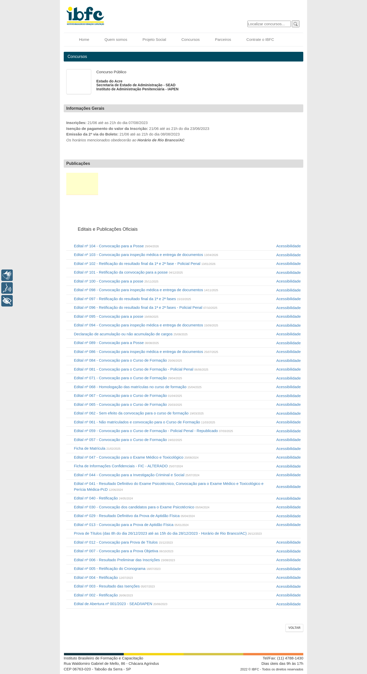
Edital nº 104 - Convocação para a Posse (116, 246)
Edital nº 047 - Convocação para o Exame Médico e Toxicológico (136, 457)
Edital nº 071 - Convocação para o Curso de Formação (128, 378)
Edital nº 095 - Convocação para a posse (116, 316)
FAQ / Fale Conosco (81, 207)
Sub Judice (282, 184)
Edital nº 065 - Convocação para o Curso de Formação (128, 404)
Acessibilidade (288, 246)
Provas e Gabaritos (204, 184)
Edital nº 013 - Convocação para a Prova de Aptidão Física (131, 524)
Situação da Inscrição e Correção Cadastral (145, 184)
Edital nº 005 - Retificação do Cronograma (117, 568)
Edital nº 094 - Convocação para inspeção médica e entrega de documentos (146, 325)
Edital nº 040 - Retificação (103, 498)
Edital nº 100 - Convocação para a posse (116, 281)
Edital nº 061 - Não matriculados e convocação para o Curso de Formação (144, 422)
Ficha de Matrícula (97, 448)
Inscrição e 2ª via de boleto (113, 184)
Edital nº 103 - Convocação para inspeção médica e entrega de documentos (146, 254)
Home (84, 39)
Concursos (190, 39)
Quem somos (115, 39)
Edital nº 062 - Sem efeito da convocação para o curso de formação (139, 413)
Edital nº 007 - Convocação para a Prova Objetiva (123, 551)
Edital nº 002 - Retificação (103, 595)
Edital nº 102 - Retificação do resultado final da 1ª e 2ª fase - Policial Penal (144, 263)
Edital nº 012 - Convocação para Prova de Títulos (123, 542)
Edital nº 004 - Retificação (103, 577)
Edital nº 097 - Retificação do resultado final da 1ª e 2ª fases (132, 299)
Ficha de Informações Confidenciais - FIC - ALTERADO (128, 466)
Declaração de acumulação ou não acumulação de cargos (131, 334)
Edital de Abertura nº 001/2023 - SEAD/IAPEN (120, 604)
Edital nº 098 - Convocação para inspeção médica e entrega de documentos (146, 290)
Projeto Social (154, 39)
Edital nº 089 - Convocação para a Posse (116, 342)
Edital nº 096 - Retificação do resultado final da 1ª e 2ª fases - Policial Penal (145, 307)
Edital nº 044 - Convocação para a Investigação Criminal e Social (136, 475)
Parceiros (223, 39)
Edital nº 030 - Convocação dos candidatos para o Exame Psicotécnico (141, 507)
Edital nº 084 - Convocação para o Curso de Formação (128, 360)
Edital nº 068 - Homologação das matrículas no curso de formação (138, 387)
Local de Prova (175, 184)
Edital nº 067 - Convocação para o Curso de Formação (128, 395)
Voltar (294, 628)
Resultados (231, 184)
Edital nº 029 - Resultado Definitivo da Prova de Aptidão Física (134, 515)
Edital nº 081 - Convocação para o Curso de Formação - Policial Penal (141, 369)
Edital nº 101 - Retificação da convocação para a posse (128, 272)
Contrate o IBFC (260, 39)
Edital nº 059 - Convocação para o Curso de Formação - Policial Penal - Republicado (153, 430)
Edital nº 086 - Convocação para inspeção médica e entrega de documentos (146, 351)
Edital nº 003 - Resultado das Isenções (114, 586)
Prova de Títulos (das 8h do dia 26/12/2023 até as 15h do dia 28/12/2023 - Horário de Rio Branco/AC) (168, 533)
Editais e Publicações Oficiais (82, 184)
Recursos (256, 184)
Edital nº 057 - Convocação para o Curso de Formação (128, 439)
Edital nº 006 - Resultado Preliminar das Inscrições (124, 560)
